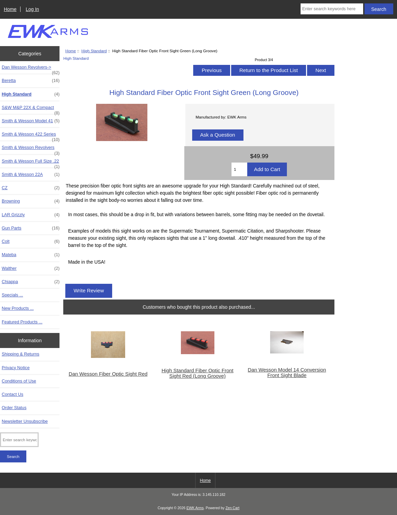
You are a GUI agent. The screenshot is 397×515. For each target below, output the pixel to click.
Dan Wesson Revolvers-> (30, 69)
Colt (30, 241)
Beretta (30, 80)
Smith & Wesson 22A (30, 174)
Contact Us (12, 394)
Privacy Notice (15, 367)
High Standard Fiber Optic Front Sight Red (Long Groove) (197, 373)
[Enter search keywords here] (332, 8)
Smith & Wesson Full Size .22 (30, 162)
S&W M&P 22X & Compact (30, 109)
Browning (30, 201)
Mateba (30, 255)
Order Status (14, 407)
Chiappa (30, 281)
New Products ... (18, 308)
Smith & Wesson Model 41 (30, 121)
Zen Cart (232, 508)
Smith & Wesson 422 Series (30, 135)
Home (10, 9)
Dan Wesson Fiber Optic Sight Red (108, 374)
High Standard (94, 50)
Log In (32, 9)
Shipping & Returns (20, 354)
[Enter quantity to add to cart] (239, 169)
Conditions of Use (19, 381)
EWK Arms (194, 508)
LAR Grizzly (30, 215)
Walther (30, 268)
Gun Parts (30, 228)
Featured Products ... (22, 321)
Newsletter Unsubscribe (25, 421)
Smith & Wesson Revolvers (30, 149)
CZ (30, 188)
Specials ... (12, 294)
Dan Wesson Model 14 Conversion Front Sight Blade (287, 372)
